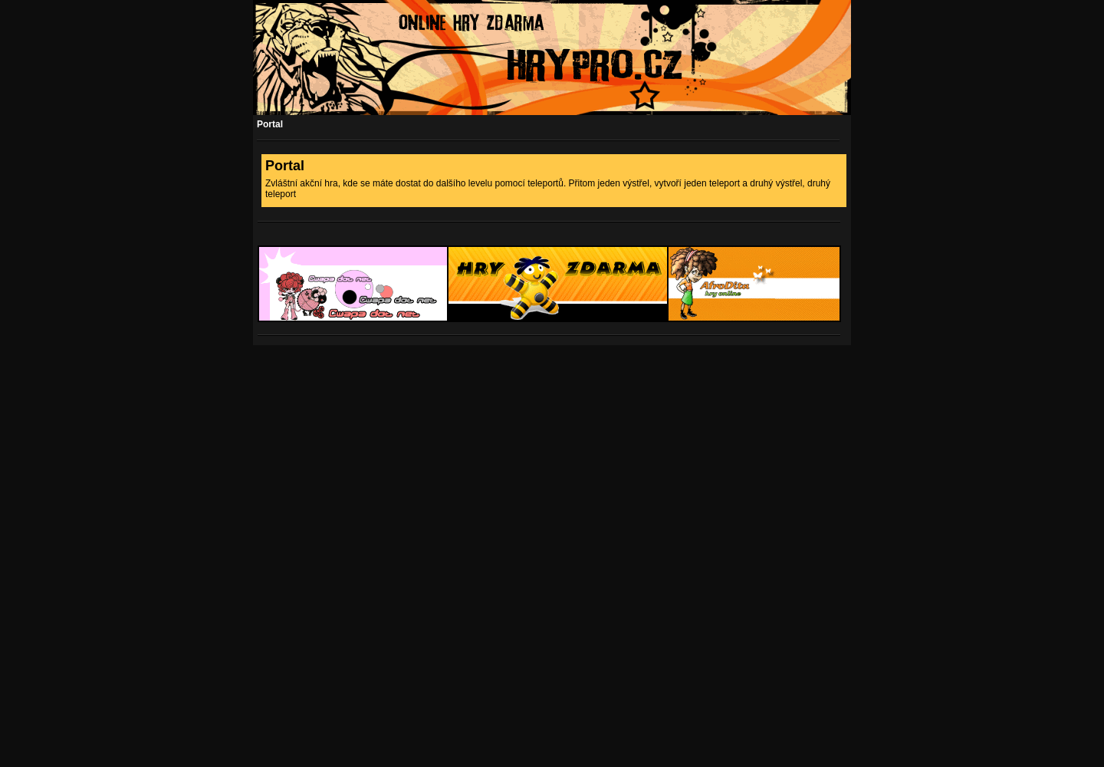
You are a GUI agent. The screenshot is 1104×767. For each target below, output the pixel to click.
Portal (270, 124)
